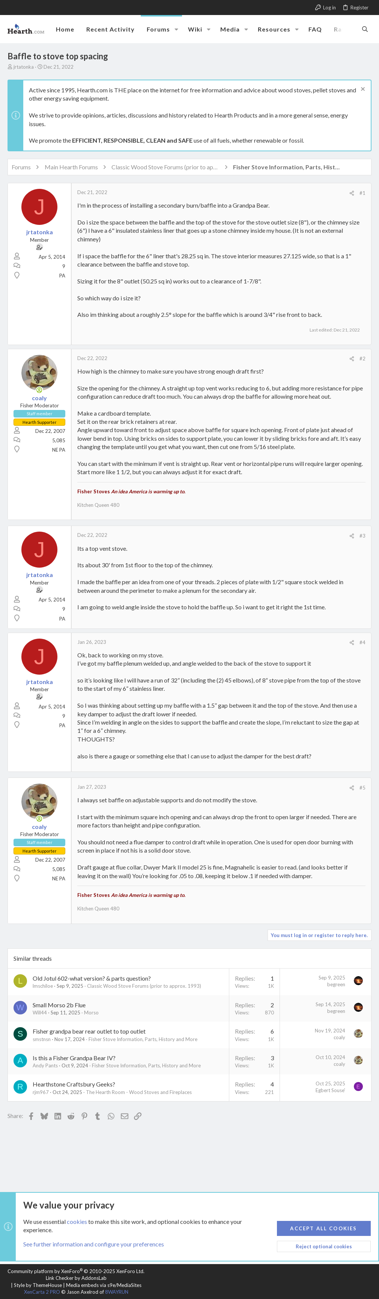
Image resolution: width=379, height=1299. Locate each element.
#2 (362, 359)
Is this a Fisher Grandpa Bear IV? (74, 1057)
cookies (77, 1221)
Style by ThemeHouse (38, 1285)
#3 (362, 536)
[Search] (364, 29)
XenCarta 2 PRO (42, 1292)
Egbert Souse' (330, 1090)
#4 (362, 642)
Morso (91, 1013)
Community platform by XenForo (76, 1271)
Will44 (40, 1013)
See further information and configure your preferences (93, 1244)
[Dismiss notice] (362, 90)
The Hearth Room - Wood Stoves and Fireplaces (139, 1092)
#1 (362, 193)
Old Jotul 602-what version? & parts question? (92, 978)
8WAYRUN (116, 1292)
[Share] (352, 193)
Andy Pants (45, 1065)
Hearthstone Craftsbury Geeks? (74, 1084)
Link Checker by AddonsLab (76, 1278)
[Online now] (39, 390)
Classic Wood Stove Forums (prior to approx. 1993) (144, 986)
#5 (362, 788)
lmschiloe (43, 986)
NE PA (58, 450)
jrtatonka (24, 67)
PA (62, 276)
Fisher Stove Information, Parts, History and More (143, 1039)
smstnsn (42, 1039)
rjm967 (41, 1092)
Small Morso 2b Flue (59, 1004)
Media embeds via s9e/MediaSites (103, 1285)
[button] (176, 29)
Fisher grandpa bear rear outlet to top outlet (89, 1031)
